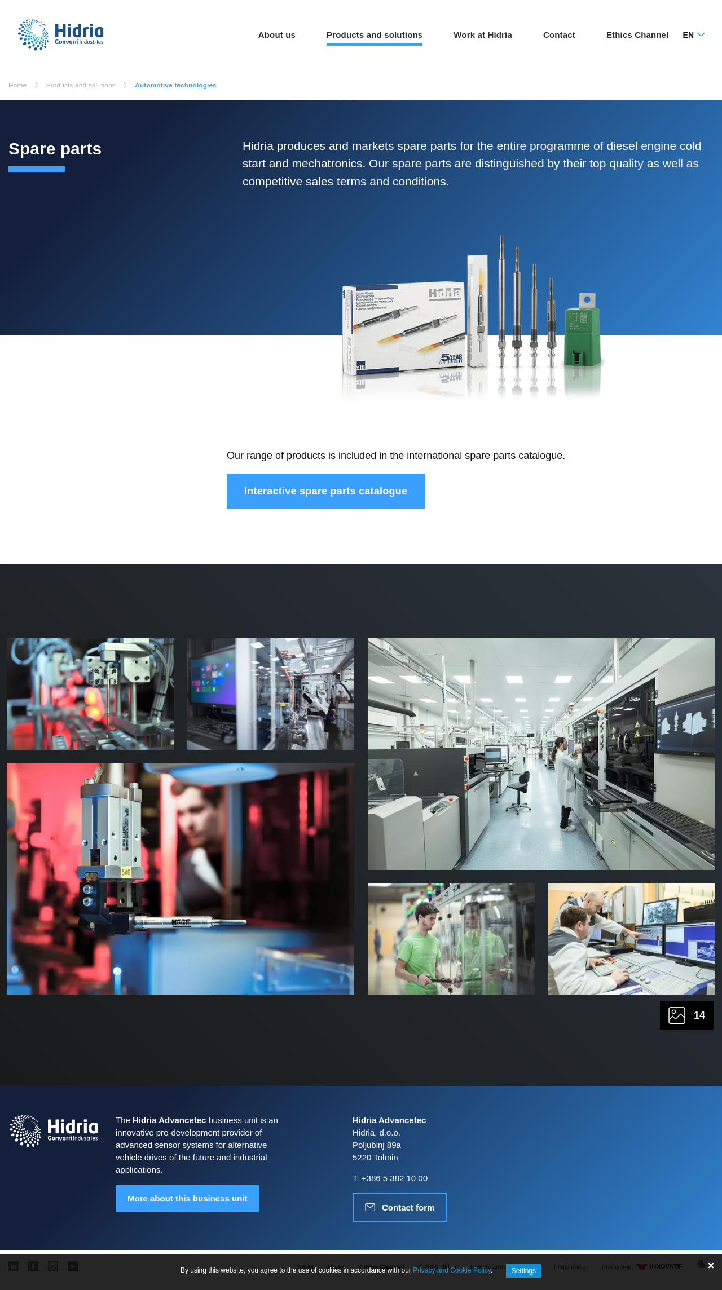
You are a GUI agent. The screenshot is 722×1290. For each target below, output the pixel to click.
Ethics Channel (637, 34)
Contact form (408, 1209)
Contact (559, 34)
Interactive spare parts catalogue (325, 491)
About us (277, 34)
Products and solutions (374, 34)
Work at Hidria (483, 34)
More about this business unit (187, 1200)
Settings (524, 1271)
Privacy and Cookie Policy (452, 1271)
